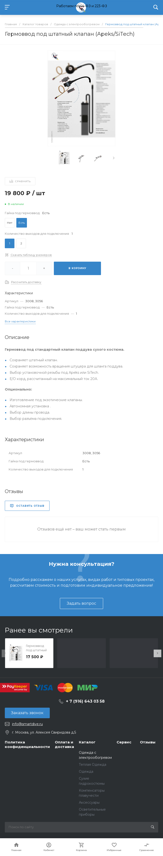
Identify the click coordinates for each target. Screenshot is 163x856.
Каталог (87, 742)
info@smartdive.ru (27, 724)
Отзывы (148, 742)
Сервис (124, 742)
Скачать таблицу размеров (31, 255)
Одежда (86, 771)
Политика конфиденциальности (27, 744)
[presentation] (114, 158)
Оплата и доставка (64, 744)
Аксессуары (89, 802)
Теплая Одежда (92, 764)
